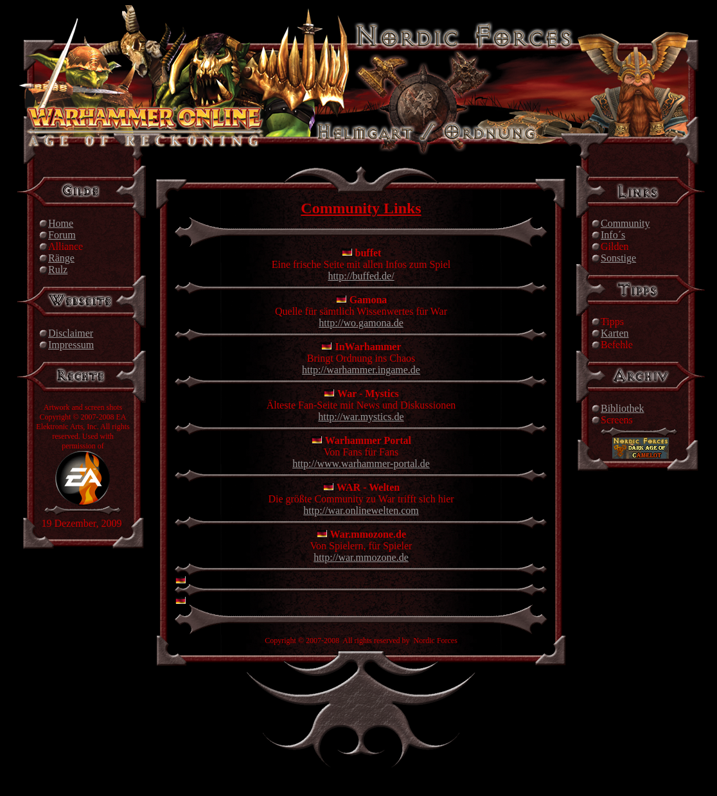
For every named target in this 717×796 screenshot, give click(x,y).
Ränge (61, 257)
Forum (62, 234)
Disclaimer (70, 333)
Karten (615, 333)
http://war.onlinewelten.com (361, 510)
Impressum (71, 344)
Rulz (57, 269)
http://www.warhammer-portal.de (361, 463)
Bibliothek (622, 408)
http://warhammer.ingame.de (361, 369)
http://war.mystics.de (360, 416)
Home (60, 223)
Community (625, 223)
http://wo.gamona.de (361, 322)
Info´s (613, 234)
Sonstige (618, 257)
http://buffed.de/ (361, 275)
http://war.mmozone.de (361, 557)
